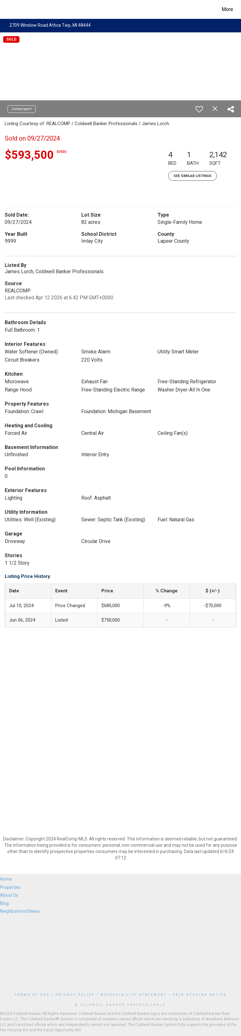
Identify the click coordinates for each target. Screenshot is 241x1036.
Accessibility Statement (134, 994)
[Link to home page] (8, 9)
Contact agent (21, 109)
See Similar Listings (193, 176)
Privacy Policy (75, 994)
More (227, 9)
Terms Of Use (32, 994)
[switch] (199, 109)
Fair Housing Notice (200, 994)
